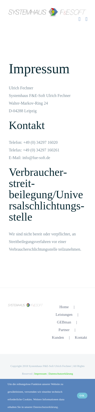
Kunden (58, 337)
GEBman (64, 322)
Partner (64, 330)
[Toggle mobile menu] (86, 19)
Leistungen (63, 314)
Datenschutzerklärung (61, 373)
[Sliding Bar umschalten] (80, 19)
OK (82, 395)
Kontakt (81, 337)
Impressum (40, 373)
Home (64, 307)
